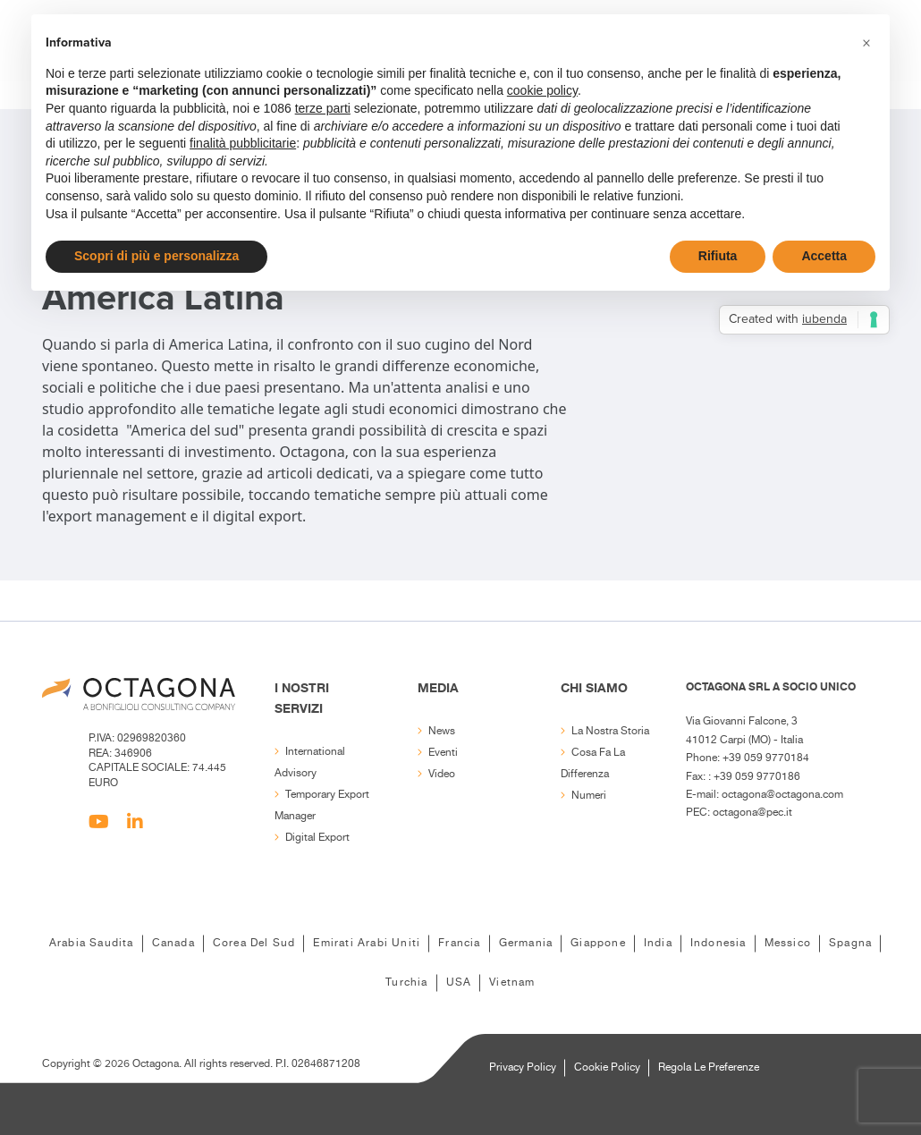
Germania (526, 943)
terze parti (323, 108)
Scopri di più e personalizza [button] (156, 256)
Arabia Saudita (91, 943)
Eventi (443, 752)
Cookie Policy (607, 1067)
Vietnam (512, 982)
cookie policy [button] (542, 90)
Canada (173, 943)
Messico (788, 943)
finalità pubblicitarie (243, 143)
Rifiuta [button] (718, 256)
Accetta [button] (824, 256)
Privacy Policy (522, 1067)
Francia (459, 943)
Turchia (406, 982)
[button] (866, 43)
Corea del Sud (254, 943)
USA (459, 982)
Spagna (850, 943)
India (658, 943)
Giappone (598, 943)
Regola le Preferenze (708, 1067)
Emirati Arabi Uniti (366, 943)
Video (441, 774)
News (441, 731)
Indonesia (718, 943)
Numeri (588, 795)
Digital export (317, 837)
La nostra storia (610, 731)
